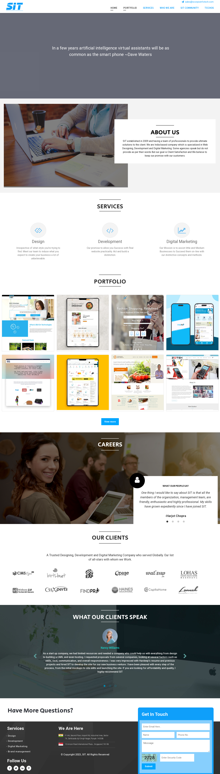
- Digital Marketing (17, 746)
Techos (209, 8)
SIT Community (190, 8)
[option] (110, 56)
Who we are (167, 8)
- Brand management (18, 751)
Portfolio (130, 8)
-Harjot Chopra (175, 516)
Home (113, 8)
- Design (11, 735)
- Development (14, 741)
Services (148, 8)
